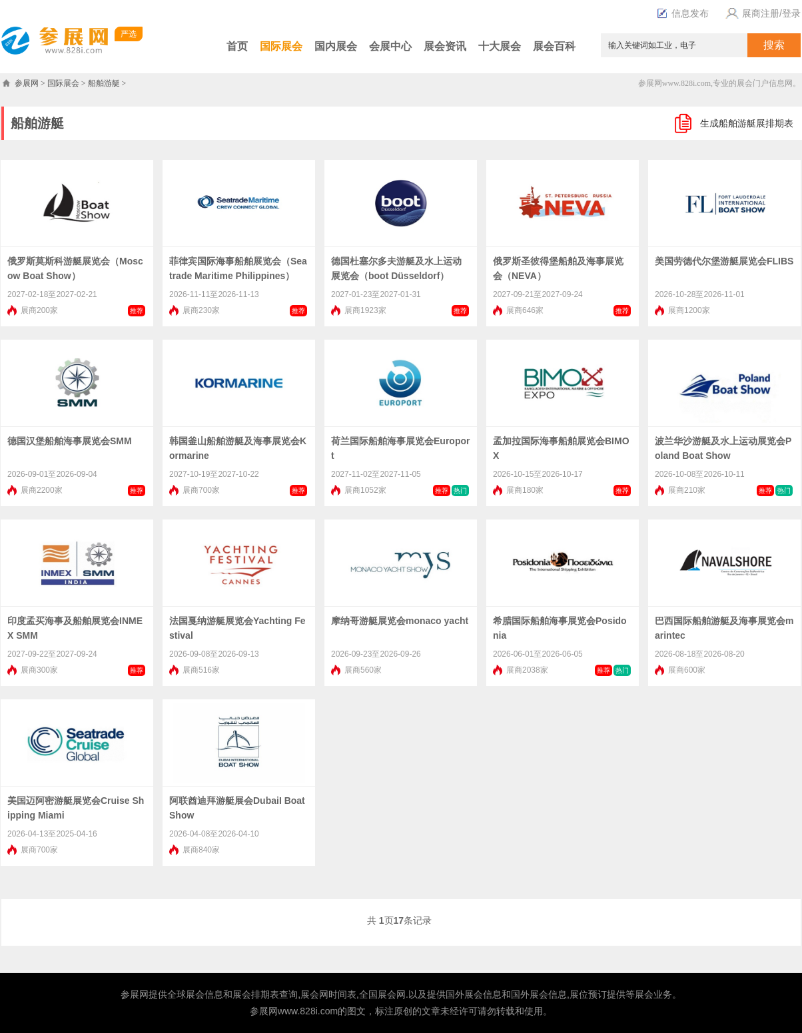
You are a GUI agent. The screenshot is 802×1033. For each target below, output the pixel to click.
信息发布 (683, 13)
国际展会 (281, 46)
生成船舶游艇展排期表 (746, 123)
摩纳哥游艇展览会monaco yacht (399, 620)
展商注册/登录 (761, 13)
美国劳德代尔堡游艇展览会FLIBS (724, 261)
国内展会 (335, 46)
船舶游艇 (104, 83)
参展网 (27, 83)
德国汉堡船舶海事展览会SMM (69, 441)
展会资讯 (445, 46)
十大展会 (499, 46)
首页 (237, 46)
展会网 (314, 994)
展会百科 (554, 46)
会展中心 (390, 46)
